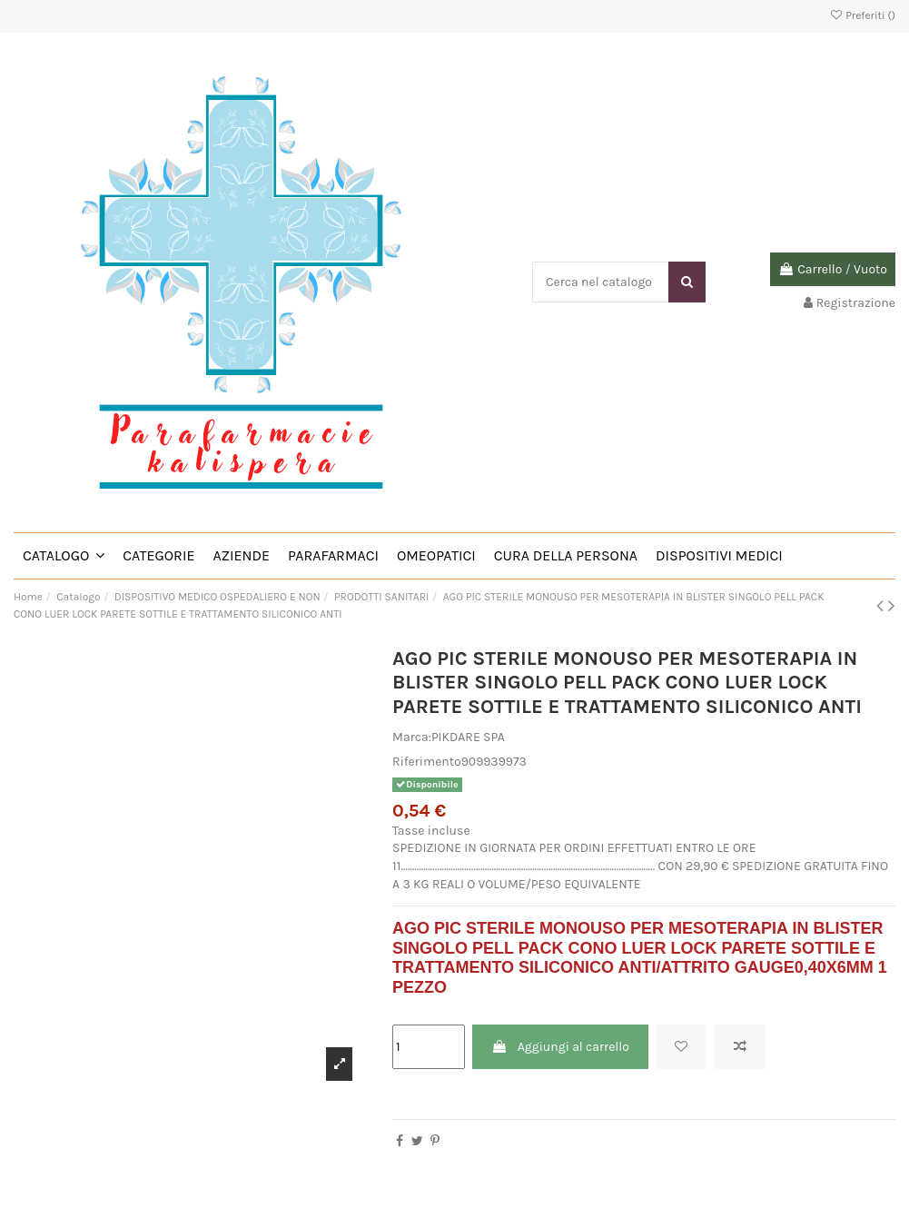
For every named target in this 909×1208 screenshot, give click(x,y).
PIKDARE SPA (468, 737)
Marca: (411, 737)
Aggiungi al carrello (559, 1047)
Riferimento (426, 761)
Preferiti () (862, 15)
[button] (64, 556)
